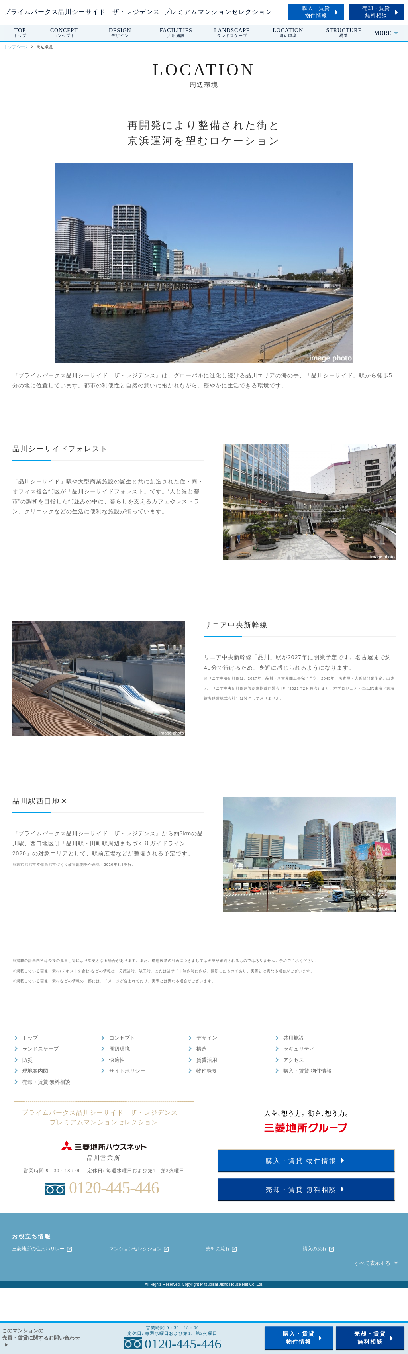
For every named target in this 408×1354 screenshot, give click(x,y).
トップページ (16, 47)
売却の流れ (221, 1249)
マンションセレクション (139, 1249)
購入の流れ (318, 1249)
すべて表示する (377, 1263)
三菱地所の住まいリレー (42, 1249)
